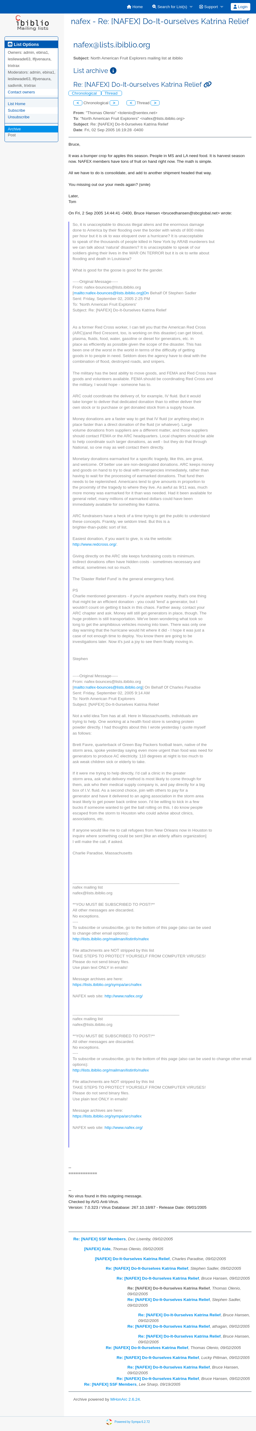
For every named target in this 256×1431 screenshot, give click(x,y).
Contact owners (21, 92)
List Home (17, 104)
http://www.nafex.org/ (124, 996)
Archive (14, 129)
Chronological (85, 93)
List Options (23, 44)
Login (240, 7)
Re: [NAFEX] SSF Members (99, 1239)
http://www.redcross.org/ (95, 544)
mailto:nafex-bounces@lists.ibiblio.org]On (111, 293)
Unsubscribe (18, 117)
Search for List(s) (169, 7)
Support (208, 7)
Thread (112, 93)
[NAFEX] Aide (97, 1249)
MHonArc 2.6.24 (125, 1399)
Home (135, 7)
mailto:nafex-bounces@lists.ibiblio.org (108, 687)
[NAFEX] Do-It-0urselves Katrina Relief (132, 1259)
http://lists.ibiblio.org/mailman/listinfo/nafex (111, 939)
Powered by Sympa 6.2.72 (132, 1421)
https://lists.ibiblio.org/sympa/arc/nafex (107, 984)
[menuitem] (135, 7)
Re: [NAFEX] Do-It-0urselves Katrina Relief (147, 1268)
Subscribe (16, 110)
